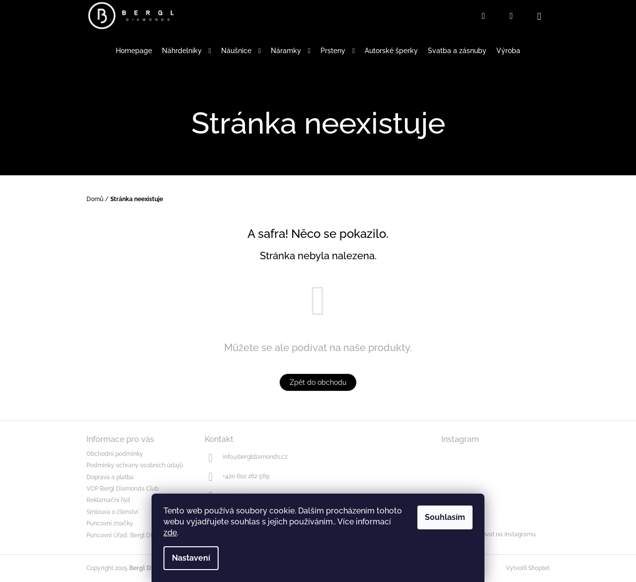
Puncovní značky (109, 523)
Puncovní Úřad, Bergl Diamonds (130, 535)
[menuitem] (134, 51)
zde (170, 532)
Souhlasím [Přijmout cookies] (445, 517)
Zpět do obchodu (318, 382)
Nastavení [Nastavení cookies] (191, 558)
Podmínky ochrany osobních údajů (134, 465)
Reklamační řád (108, 500)
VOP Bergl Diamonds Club (122, 488)
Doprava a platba (110, 477)
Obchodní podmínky (114, 453)
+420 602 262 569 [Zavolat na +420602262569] (246, 476)
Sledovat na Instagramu (503, 534)
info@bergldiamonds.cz (255, 456)
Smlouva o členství (112, 512)
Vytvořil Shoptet (528, 568)
